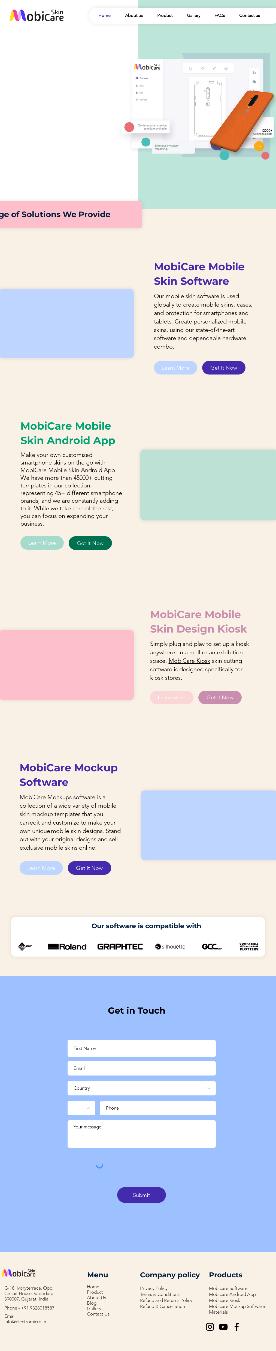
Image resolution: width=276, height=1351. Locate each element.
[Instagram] (210, 1327)
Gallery (94, 1308)
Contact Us (98, 1314)
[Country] (142, 1088)
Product (95, 1292)
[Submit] (141, 1195)
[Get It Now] (223, 368)
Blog (91, 1303)
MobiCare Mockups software (57, 797)
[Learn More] (175, 368)
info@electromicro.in (25, 1321)
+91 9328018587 (37, 1308)
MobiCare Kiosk (189, 660)
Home (93, 1286)
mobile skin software (192, 296)
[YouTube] (223, 1327)
